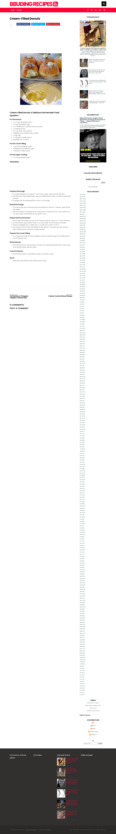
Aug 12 (81, 646)
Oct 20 (81, 536)
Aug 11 (81, 648)
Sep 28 (81, 574)
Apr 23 (81, 251)
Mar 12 (81, 396)
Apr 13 (81, 273)
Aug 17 (81, 642)
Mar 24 (81, 376)
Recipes (19, 10)
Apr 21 (81, 256)
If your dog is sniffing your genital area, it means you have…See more (93, 49)
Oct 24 (81, 528)
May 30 (81, 330)
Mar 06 (81, 405)
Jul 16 (81, 310)
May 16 (81, 201)
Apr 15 (81, 269)
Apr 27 (81, 242)
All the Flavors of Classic (93, 702)
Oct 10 (81, 556)
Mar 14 (81, 391)
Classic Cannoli (93, 708)
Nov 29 (81, 473)
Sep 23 (81, 582)
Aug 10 (81, 650)
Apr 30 (81, 236)
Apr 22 (81, 253)
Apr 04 (81, 293)
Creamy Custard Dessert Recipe (59, 295)
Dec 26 (81, 457)
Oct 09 (81, 558)
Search (100, 743)
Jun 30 (81, 690)
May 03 (81, 229)
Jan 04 (81, 446)
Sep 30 (81, 571)
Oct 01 (81, 569)
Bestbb (94, 728)
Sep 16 (81, 593)
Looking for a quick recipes (93, 710)
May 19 (81, 194)
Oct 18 (81, 538)
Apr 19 (81, 260)
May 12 (81, 209)
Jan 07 (81, 442)
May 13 (81, 207)
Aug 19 (81, 637)
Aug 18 (81, 639)
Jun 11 (81, 326)
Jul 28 (81, 661)
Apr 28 (81, 240)
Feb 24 (81, 411)
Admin (93, 725)
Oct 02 (81, 567)
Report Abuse (85, 715)
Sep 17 (81, 591)
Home (13, 10)
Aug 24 (81, 628)
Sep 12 (81, 598)
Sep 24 (81, 580)
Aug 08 (81, 653)
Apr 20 (81, 258)
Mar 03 (81, 407)
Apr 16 (81, 266)
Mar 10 (81, 400)
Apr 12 (81, 275)
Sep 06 (81, 609)
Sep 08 (81, 604)
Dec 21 (81, 462)
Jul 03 (81, 688)
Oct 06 (81, 560)
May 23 (81, 334)
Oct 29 (81, 519)
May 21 (81, 337)
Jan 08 (81, 440)
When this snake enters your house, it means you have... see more (97, 61)
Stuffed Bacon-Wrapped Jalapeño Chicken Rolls (22, 296)
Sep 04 (81, 613)
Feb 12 (81, 424)
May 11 (81, 212)
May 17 (81, 198)
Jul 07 (81, 683)
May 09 (81, 216)
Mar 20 (81, 381)
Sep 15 (81, 596)
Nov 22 (81, 488)
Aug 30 (81, 622)
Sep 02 (81, 617)
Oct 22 (81, 532)
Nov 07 (81, 506)
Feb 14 (81, 422)
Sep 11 (81, 600)
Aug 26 (81, 626)
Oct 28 (81, 521)
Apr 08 (81, 284)
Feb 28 (81, 409)
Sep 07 (81, 607)
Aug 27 (81, 624)
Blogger (96, 186)
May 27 (81, 332)
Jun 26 (81, 317)
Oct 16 (81, 543)
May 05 (81, 225)
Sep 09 (81, 602)
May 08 (81, 218)
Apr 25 (81, 247)
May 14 (81, 205)
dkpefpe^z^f (94, 734)
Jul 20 (81, 302)
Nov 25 (81, 481)
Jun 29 (81, 692)
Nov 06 (81, 508)
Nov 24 (81, 484)
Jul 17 (81, 308)
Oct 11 (81, 554)
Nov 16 (81, 492)
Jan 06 (81, 444)
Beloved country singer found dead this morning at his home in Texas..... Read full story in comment (92, 120)
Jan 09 (81, 438)
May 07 (81, 220)
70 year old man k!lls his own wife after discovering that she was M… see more (97, 71)
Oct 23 (81, 530)
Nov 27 (81, 477)
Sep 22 (81, 585)
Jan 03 (81, 449)
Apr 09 (81, 282)
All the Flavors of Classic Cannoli (93, 705)
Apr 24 (81, 249)
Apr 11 (81, 277)
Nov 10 (81, 501)
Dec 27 (81, 455)
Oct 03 (81, 565)
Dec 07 (81, 470)
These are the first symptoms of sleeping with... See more (97, 102)
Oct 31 (81, 514)
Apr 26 (81, 245)
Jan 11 (81, 435)
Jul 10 (81, 681)
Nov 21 (81, 490)
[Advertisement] (42, 40)
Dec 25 (81, 460)
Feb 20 (81, 413)
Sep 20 (81, 589)
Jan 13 (81, 433)
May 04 (81, 227)
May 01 (81, 234)
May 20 (81, 339)
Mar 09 (81, 403)
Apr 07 (81, 286)
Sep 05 (81, 611)
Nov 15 (81, 495)
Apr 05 (81, 291)
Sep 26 (81, 578)
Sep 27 (81, 576)
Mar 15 (81, 389)
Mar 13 (81, 394)
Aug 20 (81, 635)
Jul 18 (81, 306)
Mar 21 (81, 378)
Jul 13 (81, 675)
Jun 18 (81, 319)
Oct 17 (81, 541)
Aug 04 (81, 657)
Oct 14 (81, 547)
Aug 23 (81, 631)
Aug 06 (81, 655)
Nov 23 (81, 486)
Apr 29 (81, 238)
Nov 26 (81, 479)
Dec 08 (81, 468)
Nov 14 (81, 497)
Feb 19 (81, 416)
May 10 (81, 214)
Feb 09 (81, 429)
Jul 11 (81, 679)
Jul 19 (81, 304)
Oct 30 (81, 517)
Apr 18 (81, 262)
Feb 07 (81, 431)
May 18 (81, 196)
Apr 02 (81, 297)
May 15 (81, 203)
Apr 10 (81, 280)
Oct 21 (81, 534)
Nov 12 (81, 499)
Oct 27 (81, 523)
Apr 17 (81, 264)
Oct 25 (81, 525)
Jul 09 (81, 313)
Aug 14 (81, 644)
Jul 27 (81, 664)
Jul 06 (81, 686)
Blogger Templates (31, 829)
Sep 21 (81, 587)
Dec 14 (81, 466)
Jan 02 (81, 451)
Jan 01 (81, 453)
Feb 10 (81, 427)
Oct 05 (81, 563)
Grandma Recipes (94, 731)
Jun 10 (81, 328)
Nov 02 (81, 510)
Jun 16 (81, 321)
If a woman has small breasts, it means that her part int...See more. (97, 82)
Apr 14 (81, 271)
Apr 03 (81, 295)
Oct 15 (81, 545)
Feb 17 (81, 418)
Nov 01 (81, 512)
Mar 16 (81, 387)
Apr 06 (81, 288)
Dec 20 (81, 464)
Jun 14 (81, 324)
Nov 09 (81, 503)
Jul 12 (81, 677)
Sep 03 (81, 615)
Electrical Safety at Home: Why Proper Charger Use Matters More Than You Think (97, 92)
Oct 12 (81, 552)
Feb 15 (81, 420)
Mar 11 (81, 398)
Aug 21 (81, 633)
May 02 (81, 231)
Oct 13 (81, 549)
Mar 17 (81, 385)
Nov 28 (81, 475)
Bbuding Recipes (34, 4)
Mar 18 (81, 383)
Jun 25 (81, 694)
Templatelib (48, 829)
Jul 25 (81, 666)
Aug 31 (81, 620)
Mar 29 (81, 372)
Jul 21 (81, 299)
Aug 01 (81, 659)
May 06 (81, 223)
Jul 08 (81, 315)
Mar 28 (81, 374)
